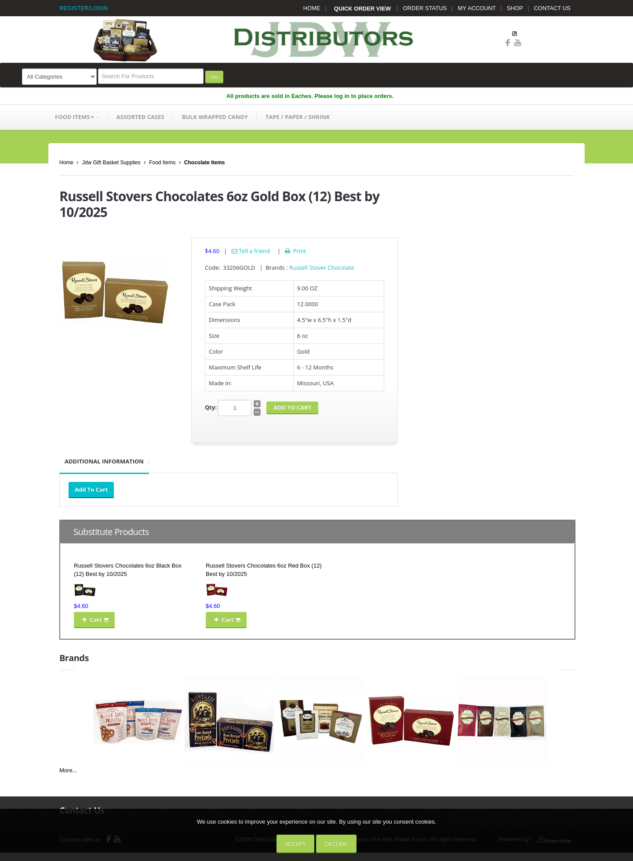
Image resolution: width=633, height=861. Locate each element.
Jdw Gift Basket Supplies (111, 162)
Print (295, 251)
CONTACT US (552, 8)
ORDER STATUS (425, 8)
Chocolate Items (204, 162)
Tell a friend (251, 251)
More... (68, 770)
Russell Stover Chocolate (321, 267)
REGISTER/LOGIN (83, 8)
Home (66, 162)
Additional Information (104, 461)
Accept (295, 843)
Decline (336, 843)
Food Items (162, 162)
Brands (74, 658)
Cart (94, 619)
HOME (311, 8)
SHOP (515, 8)
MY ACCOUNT (477, 8)
